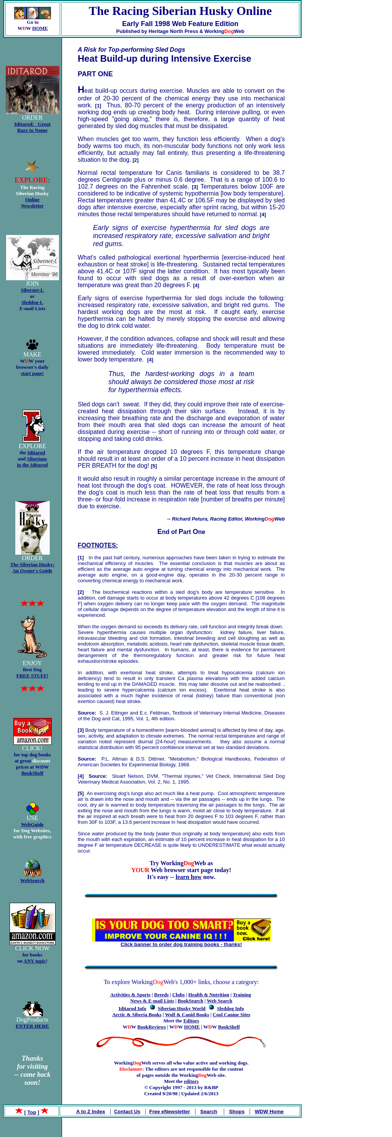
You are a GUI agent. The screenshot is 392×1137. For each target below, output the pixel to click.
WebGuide (32, 824)
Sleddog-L (32, 302)
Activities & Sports (130, 994)
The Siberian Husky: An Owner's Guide (32, 567)
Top (32, 1112)
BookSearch (190, 1001)
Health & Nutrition (208, 994)
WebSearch (32, 880)
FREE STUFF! (32, 676)
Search (208, 1111)
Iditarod (36, 452)
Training (242, 994)
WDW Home (269, 1111)
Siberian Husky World (182, 1008)
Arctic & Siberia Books (137, 1014)
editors (191, 1081)
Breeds (161, 994)
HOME (40, 28)
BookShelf (32, 773)
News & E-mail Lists (152, 1001)
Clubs (178, 994)
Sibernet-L (32, 290)
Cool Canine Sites (231, 1014)
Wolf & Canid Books (187, 1014)
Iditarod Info (132, 1008)
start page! (32, 373)
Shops (237, 1111)
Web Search (219, 1001)
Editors (191, 1021)
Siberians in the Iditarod (32, 462)
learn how (189, 877)
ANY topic (34, 961)
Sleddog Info (230, 1008)
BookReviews (151, 1027)
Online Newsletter (32, 203)
